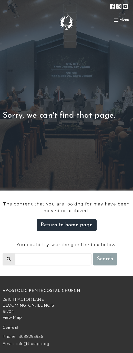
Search (105, 259)
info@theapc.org (32, 343)
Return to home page (67, 225)
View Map (12, 317)
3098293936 (31, 336)
